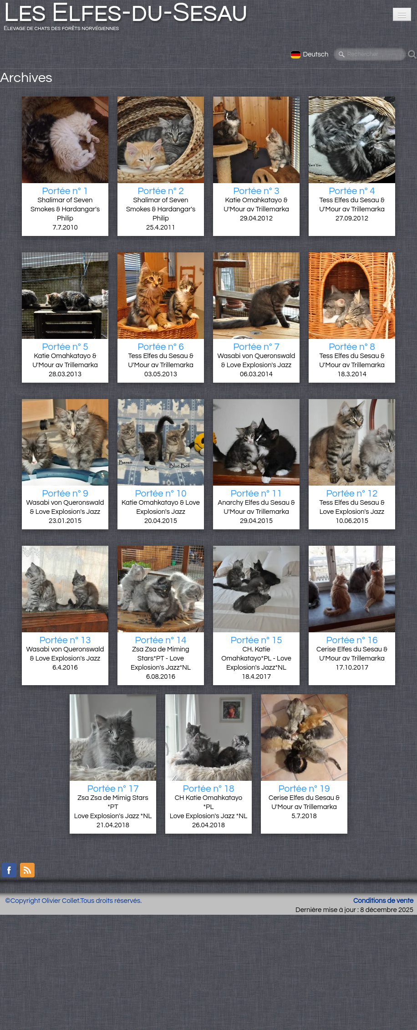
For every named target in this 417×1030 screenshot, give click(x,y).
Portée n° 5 (65, 347)
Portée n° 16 (351, 640)
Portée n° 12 (351, 493)
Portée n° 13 (65, 640)
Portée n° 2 (160, 191)
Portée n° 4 (352, 191)
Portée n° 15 (256, 640)
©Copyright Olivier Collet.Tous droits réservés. (73, 900)
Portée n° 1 (65, 191)
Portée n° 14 (160, 640)
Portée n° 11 (256, 493)
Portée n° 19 (304, 789)
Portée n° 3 (256, 191)
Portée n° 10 (160, 493)
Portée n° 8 (352, 347)
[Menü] (402, 14)
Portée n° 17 (112, 789)
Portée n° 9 (65, 493)
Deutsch (310, 54)
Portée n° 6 (160, 347)
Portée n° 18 (208, 789)
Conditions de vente (383, 900)
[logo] (129, 19)
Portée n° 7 (256, 347)
